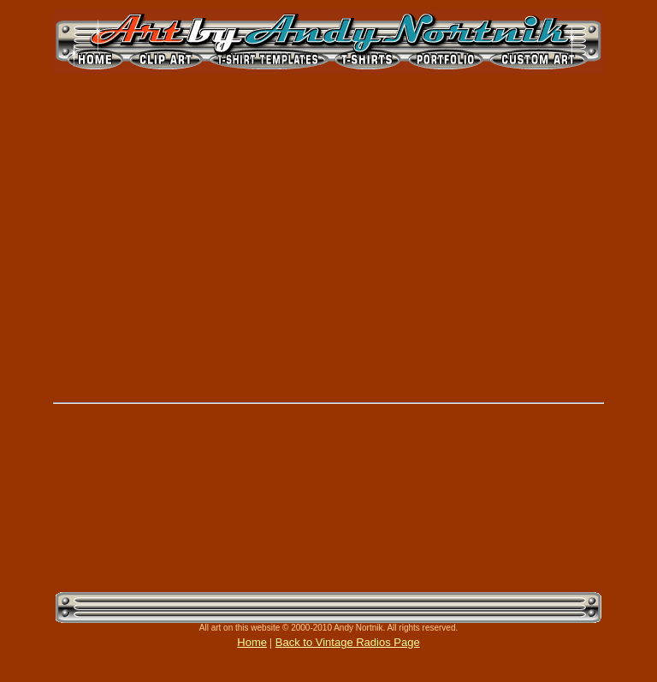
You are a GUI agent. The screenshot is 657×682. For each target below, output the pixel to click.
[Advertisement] (154, 499)
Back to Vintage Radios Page (347, 642)
